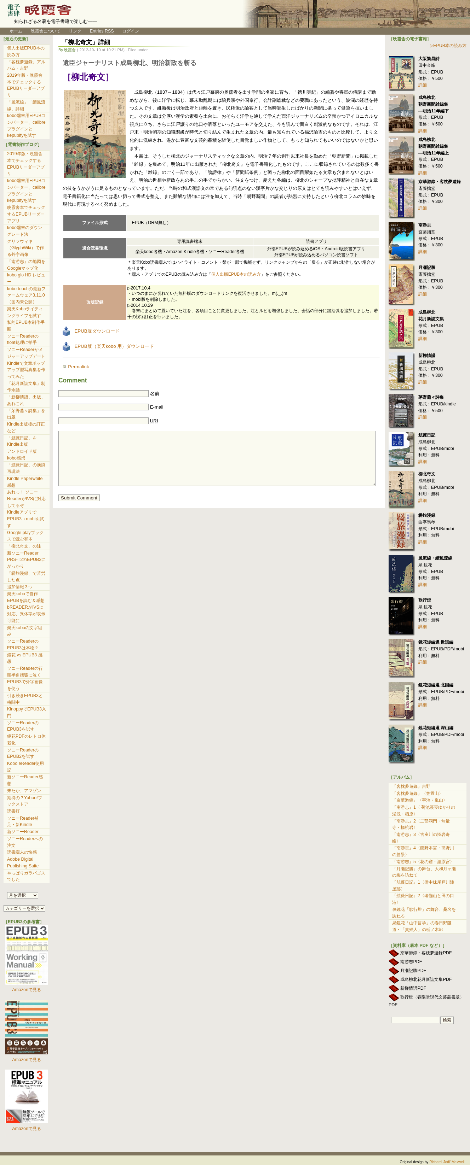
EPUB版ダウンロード (91, 331)
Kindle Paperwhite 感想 (25, 482)
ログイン (130, 31)
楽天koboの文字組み (24, 631)
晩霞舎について (46, 31)
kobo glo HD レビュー (26, 278)
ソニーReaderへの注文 (25, 842)
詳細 (422, 85)
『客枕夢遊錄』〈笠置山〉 (417, 793)
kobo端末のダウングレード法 (24, 231)
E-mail (157, 407)
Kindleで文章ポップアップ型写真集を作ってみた (26, 370)
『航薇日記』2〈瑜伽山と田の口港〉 (423, 899)
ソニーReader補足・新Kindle (23, 821)
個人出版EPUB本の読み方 (236, 274)
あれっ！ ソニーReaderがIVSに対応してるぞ (26, 499)
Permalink (78, 366)
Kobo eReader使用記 (25, 767)
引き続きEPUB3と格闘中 (25, 699)
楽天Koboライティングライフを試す (25, 312)
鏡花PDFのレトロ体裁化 (26, 739)
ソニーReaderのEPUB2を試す (23, 753)
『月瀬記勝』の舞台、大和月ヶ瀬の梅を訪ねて (424, 872)
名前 (154, 393)
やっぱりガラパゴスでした (26, 876)
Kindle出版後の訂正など (26, 427)
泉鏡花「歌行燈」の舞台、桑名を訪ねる (424, 913)
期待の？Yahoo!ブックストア (24, 801)
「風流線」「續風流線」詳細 (26, 105)
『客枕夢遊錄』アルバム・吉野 (26, 65)
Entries (102, 31)
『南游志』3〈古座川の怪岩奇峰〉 (421, 838)
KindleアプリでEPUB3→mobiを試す (25, 519)
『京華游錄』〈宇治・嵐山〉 (419, 800)
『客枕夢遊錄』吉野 (411, 786)
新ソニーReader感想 (25, 780)
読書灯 (13, 811)
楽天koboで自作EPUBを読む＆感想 (26, 597)
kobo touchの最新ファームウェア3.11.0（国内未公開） (26, 295)
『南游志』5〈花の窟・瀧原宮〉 (423, 861)
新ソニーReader (23, 831)
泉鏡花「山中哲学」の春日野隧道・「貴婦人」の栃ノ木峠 (422, 926)
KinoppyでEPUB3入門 (26, 712)
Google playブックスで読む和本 (25, 536)
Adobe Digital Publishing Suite (23, 862)
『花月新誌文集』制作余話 (26, 387)
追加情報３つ (20, 586)
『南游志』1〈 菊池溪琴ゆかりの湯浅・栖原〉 (423, 810)
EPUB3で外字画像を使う (25, 685)
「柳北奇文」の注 (24, 546)
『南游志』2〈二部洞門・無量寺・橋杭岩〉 (421, 824)
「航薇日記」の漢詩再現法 (26, 468)
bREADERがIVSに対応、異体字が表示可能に (26, 614)
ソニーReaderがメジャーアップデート (26, 353)
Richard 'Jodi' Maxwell (446, 1162)
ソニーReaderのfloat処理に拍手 (23, 339)
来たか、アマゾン (24, 790)
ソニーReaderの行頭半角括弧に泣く (25, 672)
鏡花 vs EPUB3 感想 (24, 658)
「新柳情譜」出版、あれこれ (26, 400)
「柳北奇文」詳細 (86, 42)
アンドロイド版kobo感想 (22, 455)
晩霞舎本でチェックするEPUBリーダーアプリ (26, 214)
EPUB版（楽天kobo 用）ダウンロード (108, 346)
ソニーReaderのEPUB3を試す (23, 726)
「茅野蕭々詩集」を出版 (26, 414)
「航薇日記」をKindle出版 (22, 441)
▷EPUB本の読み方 (448, 45)
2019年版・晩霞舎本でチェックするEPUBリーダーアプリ (26, 85)
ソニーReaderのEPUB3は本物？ (23, 644)
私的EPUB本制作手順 (26, 326)
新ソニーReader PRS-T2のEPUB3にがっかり (26, 560)
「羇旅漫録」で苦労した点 (26, 576)
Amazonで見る (26, 989)
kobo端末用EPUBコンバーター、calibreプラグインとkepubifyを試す (26, 125)
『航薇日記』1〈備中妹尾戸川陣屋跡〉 (423, 885)
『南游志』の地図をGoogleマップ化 (26, 265)
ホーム (13, 31)
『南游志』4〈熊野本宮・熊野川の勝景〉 (423, 851)
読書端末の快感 (22, 852)
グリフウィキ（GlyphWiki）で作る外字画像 (25, 248)
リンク (75, 31)
